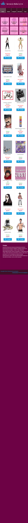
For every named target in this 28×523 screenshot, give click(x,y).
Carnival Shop (15, 272)
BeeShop (25, 272)
